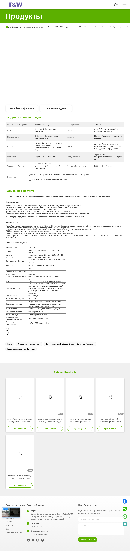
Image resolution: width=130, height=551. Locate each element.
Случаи (9, 522)
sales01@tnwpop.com (39, 534)
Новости (9, 525)
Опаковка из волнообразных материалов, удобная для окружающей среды (80, 420)
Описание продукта (56, 108)
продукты (17, 27)
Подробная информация (21, 108)
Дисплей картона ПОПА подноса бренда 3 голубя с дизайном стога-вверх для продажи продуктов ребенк (19, 420)
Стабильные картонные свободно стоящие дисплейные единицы (19, 477)
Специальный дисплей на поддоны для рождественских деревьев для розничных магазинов (110, 420)
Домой (10, 27)
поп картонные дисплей (31, 27)
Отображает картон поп (28, 344)
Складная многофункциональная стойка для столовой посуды (49, 420)
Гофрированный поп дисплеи (21, 349)
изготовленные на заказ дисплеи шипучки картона (69, 344)
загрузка (9, 529)
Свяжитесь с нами (14, 533)
